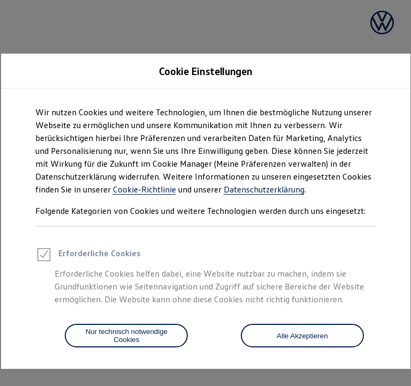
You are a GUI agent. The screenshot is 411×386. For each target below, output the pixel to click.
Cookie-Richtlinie (144, 189)
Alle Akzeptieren (302, 336)
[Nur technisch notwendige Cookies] (126, 335)
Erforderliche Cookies (88, 256)
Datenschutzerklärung (264, 189)
